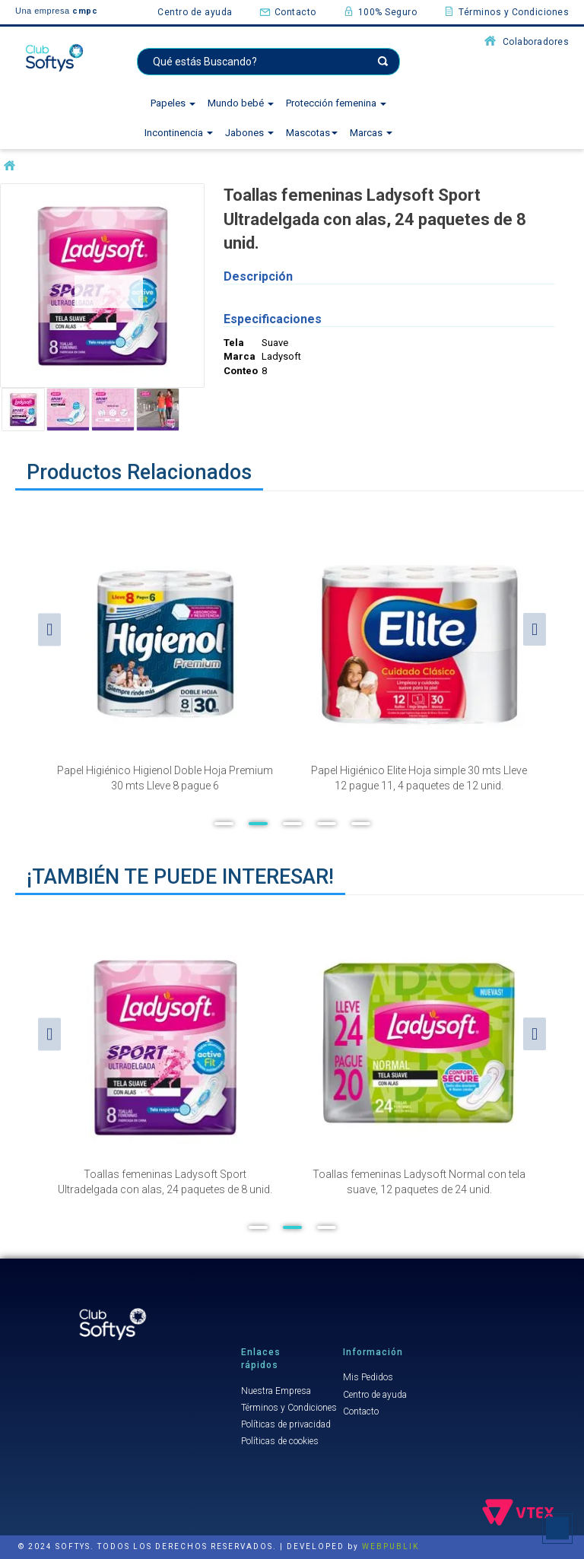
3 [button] (292, 823)
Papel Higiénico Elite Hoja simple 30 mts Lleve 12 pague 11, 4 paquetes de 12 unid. (419, 778)
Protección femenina (336, 103)
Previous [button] (49, 629)
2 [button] (258, 823)
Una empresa (56, 11)
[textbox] (268, 61)
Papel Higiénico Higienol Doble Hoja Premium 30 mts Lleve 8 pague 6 (165, 778)
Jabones (249, 132)
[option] (165, 654)
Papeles (173, 103)
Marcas (371, 132)
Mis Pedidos (368, 1377)
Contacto (287, 11)
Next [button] (534, 629)
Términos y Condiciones (506, 11)
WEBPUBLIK (390, 1546)
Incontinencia (178, 132)
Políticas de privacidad (286, 1424)
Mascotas (312, 132)
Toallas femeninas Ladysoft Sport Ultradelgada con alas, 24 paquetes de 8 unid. (165, 1181)
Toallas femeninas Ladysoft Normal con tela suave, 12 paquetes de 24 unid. (419, 1181)
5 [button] (360, 823)
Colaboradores (526, 41)
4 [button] (326, 823)
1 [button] (223, 823)
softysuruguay (9, 166)
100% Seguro (380, 11)
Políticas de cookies (280, 1441)
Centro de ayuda (195, 12)
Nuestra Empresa (276, 1391)
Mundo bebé (241, 103)
